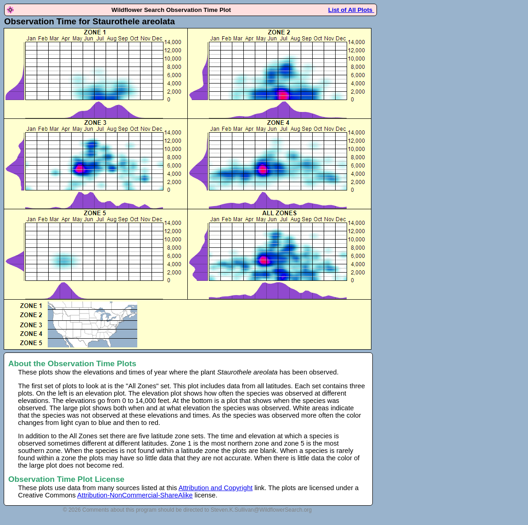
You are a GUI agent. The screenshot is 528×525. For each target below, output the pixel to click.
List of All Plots (351, 9)
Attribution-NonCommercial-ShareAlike (135, 495)
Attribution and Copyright (216, 487)
